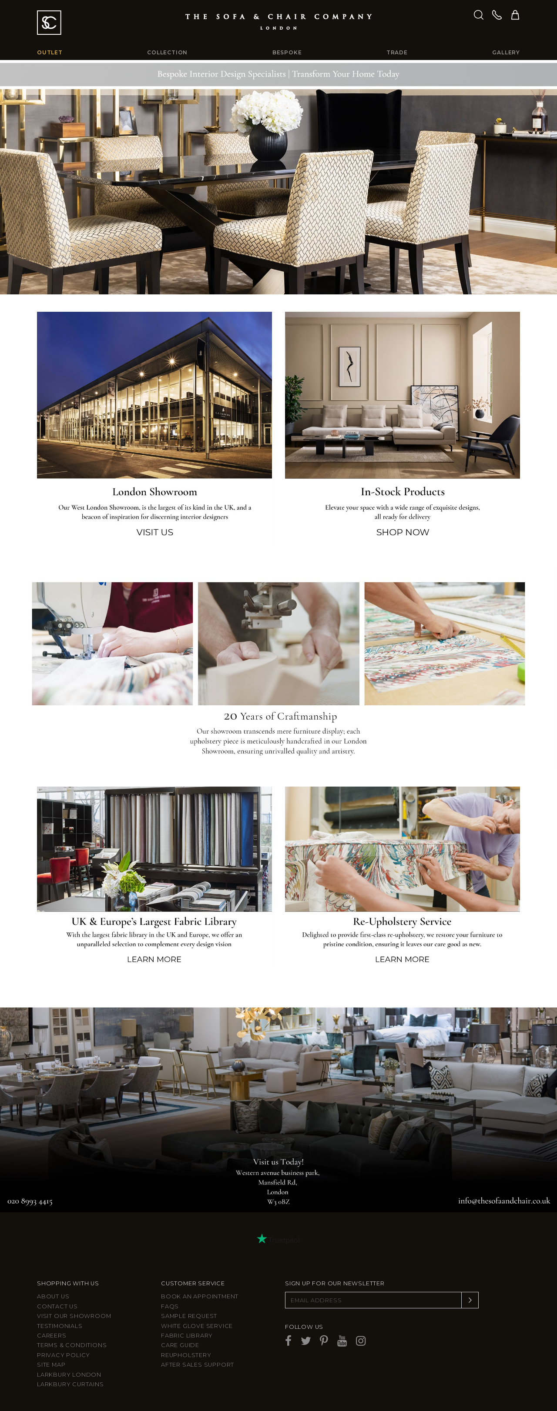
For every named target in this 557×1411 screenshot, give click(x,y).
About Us (53, 1296)
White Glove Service (197, 1326)
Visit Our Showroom (74, 1316)
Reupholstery (186, 1355)
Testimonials (60, 1326)
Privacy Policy (63, 1355)
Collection (167, 52)
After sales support (197, 1364)
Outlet (50, 52)
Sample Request (189, 1316)
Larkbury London (69, 1374)
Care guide (180, 1345)
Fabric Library (187, 1335)
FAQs (170, 1306)
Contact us (57, 1306)
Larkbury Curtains (70, 1384)
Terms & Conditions (72, 1345)
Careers (52, 1335)
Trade (397, 52)
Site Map (51, 1364)
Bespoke (287, 52)
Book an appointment (199, 1296)
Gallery (506, 52)
